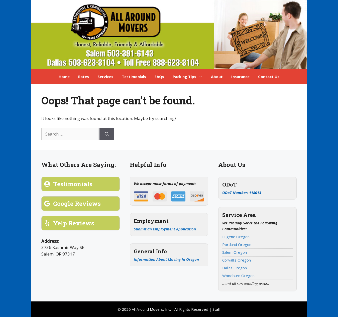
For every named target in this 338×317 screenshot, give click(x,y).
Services (105, 76)
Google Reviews (77, 204)
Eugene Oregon (236, 236)
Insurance (240, 76)
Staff (216, 309)
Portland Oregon (236, 244)
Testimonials (134, 76)
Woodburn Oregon (238, 275)
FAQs (159, 76)
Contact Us (268, 76)
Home (64, 76)
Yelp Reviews (73, 223)
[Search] (106, 134)
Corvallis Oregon (236, 260)
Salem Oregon (234, 252)
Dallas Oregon (234, 267)
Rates (83, 76)
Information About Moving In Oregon (166, 259)
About (217, 76)
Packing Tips (190, 76)
